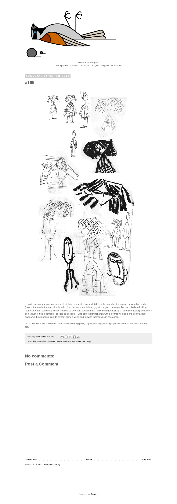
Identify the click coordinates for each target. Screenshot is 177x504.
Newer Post (31, 459)
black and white (40, 341)
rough (88, 341)
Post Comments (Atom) (49, 464)
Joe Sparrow (41, 337)
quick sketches (78, 341)
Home (89, 459)
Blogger (94, 494)
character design (55, 341)
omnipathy (67, 341)
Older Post (146, 459)
